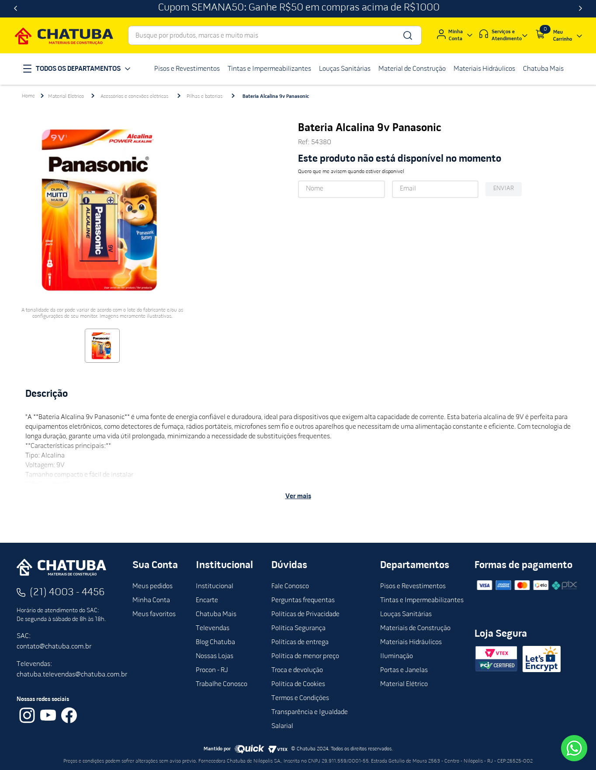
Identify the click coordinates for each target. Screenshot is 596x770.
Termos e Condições (300, 698)
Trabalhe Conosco (221, 684)
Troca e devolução (297, 670)
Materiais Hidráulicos (411, 642)
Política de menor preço (305, 656)
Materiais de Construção (415, 628)
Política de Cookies (298, 684)
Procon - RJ (212, 670)
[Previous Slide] (15, 8)
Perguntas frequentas (303, 600)
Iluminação (396, 656)
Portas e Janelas (404, 670)
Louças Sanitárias (406, 614)
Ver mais (298, 496)
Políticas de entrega (300, 642)
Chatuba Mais (216, 614)
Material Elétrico (66, 96)
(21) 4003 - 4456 (67, 592)
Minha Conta (151, 600)
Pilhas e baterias (204, 96)
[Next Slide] (580, 8)
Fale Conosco (290, 586)
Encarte (207, 600)
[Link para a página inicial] (28, 96)
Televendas (212, 628)
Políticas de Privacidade (305, 614)
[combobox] (275, 35)
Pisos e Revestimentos (413, 586)
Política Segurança (298, 628)
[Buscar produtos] (407, 35)
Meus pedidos (152, 586)
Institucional (214, 586)
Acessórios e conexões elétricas (134, 96)
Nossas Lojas (214, 656)
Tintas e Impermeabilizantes (422, 600)
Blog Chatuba (215, 642)
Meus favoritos (154, 614)
